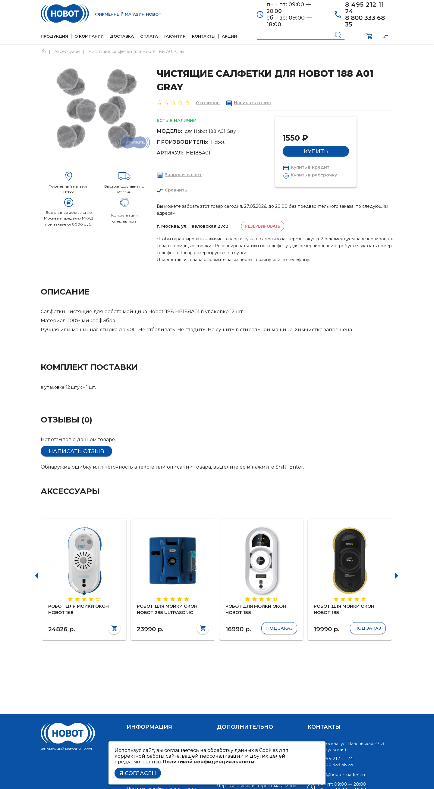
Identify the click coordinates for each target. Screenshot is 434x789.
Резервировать (262, 226)
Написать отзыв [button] (76, 451)
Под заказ (279, 628)
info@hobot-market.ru (341, 774)
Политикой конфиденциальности (208, 762)
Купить (316, 151)
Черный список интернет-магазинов (256, 785)
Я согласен (137, 773)
